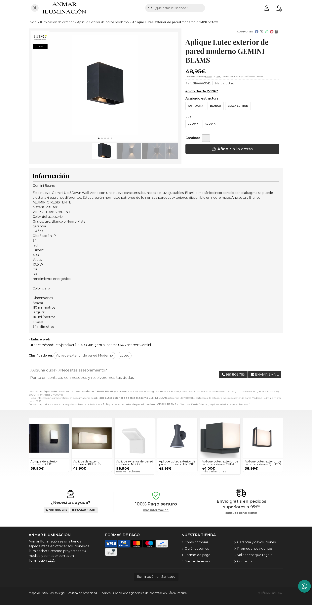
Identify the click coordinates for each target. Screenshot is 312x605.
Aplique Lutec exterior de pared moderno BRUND (177, 463)
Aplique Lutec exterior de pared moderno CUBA (220, 463)
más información (156, 510)
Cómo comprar (196, 542)
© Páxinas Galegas (270, 593)
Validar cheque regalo (254, 555)
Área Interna (178, 593)
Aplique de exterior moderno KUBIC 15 (87, 463)
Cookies (104, 593)
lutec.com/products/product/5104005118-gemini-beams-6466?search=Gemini (90, 345)
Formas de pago (197, 555)
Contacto (244, 561)
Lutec (32, 401)
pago (218, 76)
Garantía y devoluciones (256, 542)
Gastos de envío (197, 561)
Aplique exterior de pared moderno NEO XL (134, 463)
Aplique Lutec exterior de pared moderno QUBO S (263, 463)
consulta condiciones (241, 513)
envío (208, 76)
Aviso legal (57, 593)
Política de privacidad (82, 593)
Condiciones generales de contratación (140, 593)
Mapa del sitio (38, 593)
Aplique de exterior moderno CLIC (44, 463)
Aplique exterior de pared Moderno (242, 397)
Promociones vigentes (254, 548)
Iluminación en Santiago (156, 577)
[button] (98, 138)
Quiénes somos (197, 548)
